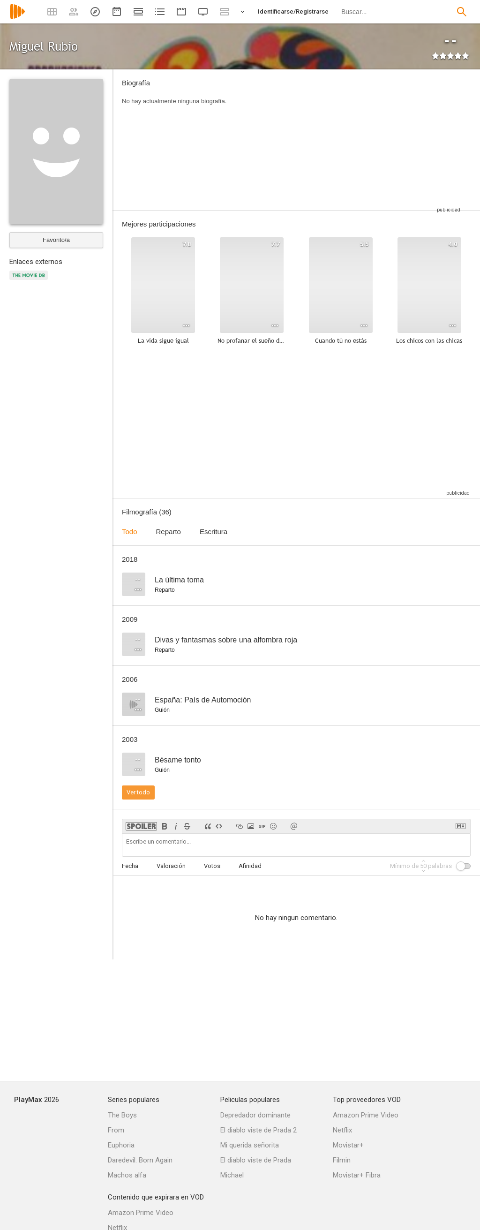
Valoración (171, 865)
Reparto (168, 532)
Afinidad (250, 865)
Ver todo (138, 792)
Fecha (130, 865)
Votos (212, 865)
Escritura (213, 532)
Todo (129, 532)
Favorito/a (56, 239)
